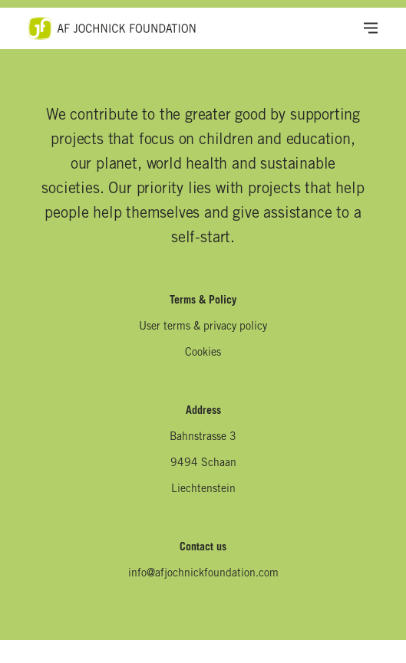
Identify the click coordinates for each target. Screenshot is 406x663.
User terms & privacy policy (203, 327)
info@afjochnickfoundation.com (203, 574)
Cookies (203, 353)
